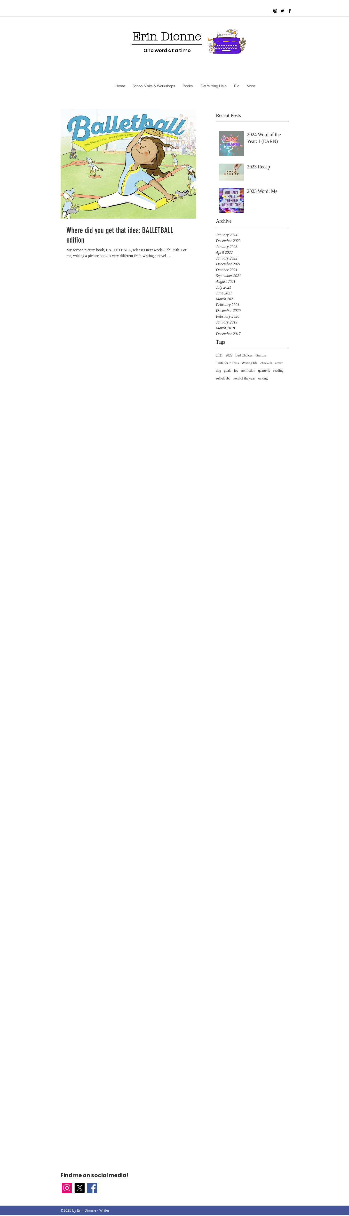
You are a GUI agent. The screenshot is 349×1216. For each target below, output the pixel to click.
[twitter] (282, 10)
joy (236, 370)
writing (263, 378)
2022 (229, 355)
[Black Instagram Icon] (275, 10)
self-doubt (223, 378)
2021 (219, 355)
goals (227, 370)
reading (278, 370)
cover (279, 363)
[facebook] (289, 10)
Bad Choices (244, 355)
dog (218, 370)
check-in (266, 363)
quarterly (264, 370)
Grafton (260, 355)
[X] (79, 1188)
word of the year (244, 378)
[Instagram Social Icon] (67, 1188)
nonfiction (248, 370)
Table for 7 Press (227, 363)
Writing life (249, 363)
